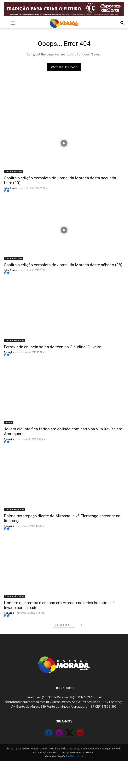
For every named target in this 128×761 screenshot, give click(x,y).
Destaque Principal (14, 596)
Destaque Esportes (14, 340)
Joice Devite (10, 187)
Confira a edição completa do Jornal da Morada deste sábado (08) (63, 265)
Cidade (8, 422)
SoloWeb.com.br (74, 756)
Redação (9, 352)
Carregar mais (65, 624)
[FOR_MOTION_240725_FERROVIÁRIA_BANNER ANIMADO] (64, 9)
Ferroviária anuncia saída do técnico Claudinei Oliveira (52, 347)
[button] (6, 23)
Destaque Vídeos (13, 171)
